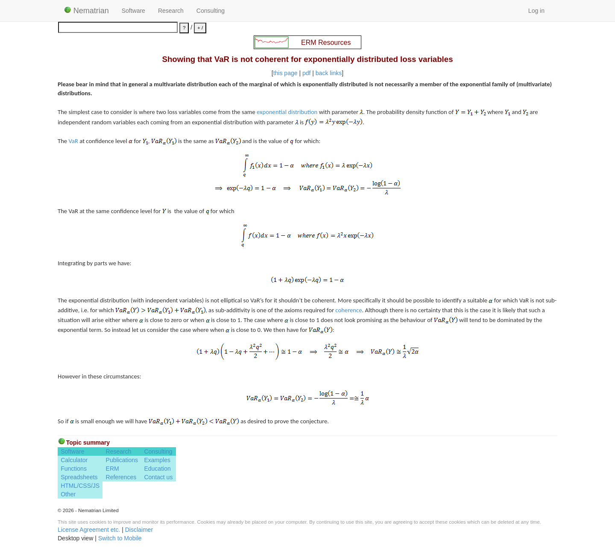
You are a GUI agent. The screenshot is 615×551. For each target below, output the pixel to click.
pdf (306, 73)
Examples (157, 460)
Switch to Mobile (120, 538)
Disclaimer (139, 529)
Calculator (74, 460)
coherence (348, 310)
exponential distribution (287, 112)
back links (329, 73)
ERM (112, 468)
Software (133, 10)
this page (285, 73)
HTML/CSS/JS (80, 485)
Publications (122, 460)
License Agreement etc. (89, 529)
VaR (73, 141)
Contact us (158, 477)
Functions (74, 468)
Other (68, 494)
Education (157, 468)
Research (171, 10)
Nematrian (86, 10)
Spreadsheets (79, 477)
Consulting (210, 10)
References (121, 477)
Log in (536, 10)
